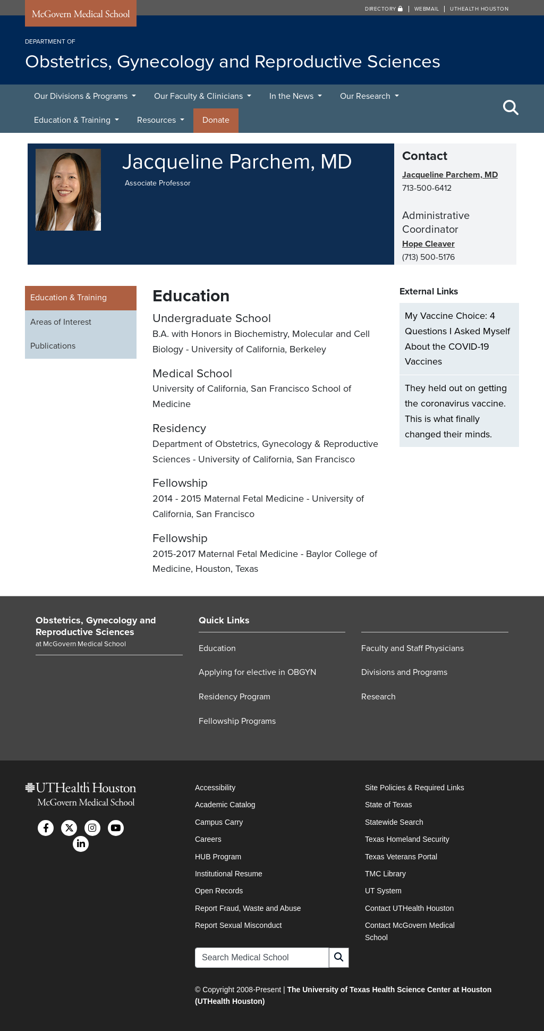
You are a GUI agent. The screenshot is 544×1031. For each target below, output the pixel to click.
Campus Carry (219, 822)
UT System (383, 890)
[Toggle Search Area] (511, 108)
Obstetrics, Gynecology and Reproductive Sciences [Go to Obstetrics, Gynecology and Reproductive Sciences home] (96, 626)
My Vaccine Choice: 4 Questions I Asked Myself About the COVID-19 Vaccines (457, 338)
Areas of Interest (60, 322)
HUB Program (218, 856)
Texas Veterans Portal (401, 856)
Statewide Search (394, 822)
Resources (157, 120)
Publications (52, 346)
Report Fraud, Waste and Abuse (248, 908)
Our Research (366, 96)
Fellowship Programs (237, 721)
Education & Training (73, 120)
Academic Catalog (225, 804)
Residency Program (234, 696)
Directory (384, 9)
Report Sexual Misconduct (238, 925)
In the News (292, 96)
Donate (216, 120)
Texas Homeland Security (407, 839)
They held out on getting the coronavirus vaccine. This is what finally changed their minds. (456, 411)
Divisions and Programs (404, 672)
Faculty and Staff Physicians (412, 648)
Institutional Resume (228, 873)
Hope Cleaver (428, 244)
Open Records (219, 890)
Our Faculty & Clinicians (199, 96)
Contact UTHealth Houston (409, 908)
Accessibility (215, 787)
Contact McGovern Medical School (410, 931)
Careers (208, 839)
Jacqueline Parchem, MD (450, 175)
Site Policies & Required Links (414, 787)
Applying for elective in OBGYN (257, 672)
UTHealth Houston (479, 9)
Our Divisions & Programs (82, 96)
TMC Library (385, 873)
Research (378, 696)
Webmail (426, 9)
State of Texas (388, 804)
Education (217, 648)
